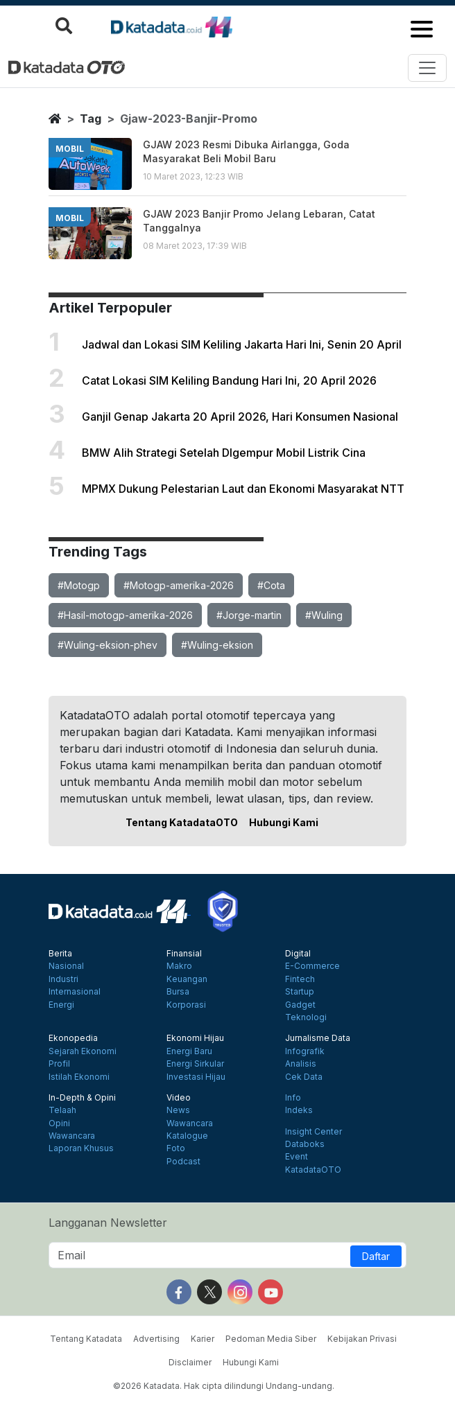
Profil (59, 1064)
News (178, 1110)
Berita (60, 954)
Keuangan (186, 979)
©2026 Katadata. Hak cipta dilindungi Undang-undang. (223, 1386)
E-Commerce (312, 966)
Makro (179, 966)
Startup (299, 992)
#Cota (271, 585)
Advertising (156, 1338)
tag (90, 118)
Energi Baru (189, 1051)
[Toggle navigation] (427, 68)
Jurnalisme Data (317, 1038)
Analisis (300, 1064)
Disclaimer (190, 1362)
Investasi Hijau (195, 1077)
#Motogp (79, 585)
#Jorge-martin (249, 615)
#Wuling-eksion (217, 645)
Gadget (300, 1005)
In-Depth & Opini (82, 1098)
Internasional (75, 992)
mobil (69, 148)
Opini (59, 1123)
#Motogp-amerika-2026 (178, 585)
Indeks (299, 1110)
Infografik (305, 1051)
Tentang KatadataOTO (182, 822)
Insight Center (313, 1132)
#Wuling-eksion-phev (107, 645)
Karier (202, 1338)
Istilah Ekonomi (79, 1077)
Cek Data (304, 1077)
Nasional (66, 966)
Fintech (300, 979)
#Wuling (324, 615)
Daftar (376, 1256)
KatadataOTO (313, 1170)
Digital (298, 954)
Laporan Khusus (81, 1148)
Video (178, 1098)
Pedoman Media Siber (270, 1338)
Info (293, 1098)
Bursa (177, 992)
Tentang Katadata (86, 1338)
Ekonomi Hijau (195, 1038)
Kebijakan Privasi (362, 1338)
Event (296, 1157)
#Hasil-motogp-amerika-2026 (125, 615)
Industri (63, 979)
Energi (61, 1005)
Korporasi (186, 1005)
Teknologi (306, 1017)
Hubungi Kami (283, 822)
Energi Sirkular (195, 1064)
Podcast (183, 1161)
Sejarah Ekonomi (83, 1051)
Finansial (184, 954)
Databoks (305, 1144)
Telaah (62, 1110)
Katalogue (187, 1136)
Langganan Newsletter (108, 1222)
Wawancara (72, 1136)
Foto (175, 1148)
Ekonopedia (73, 1038)
